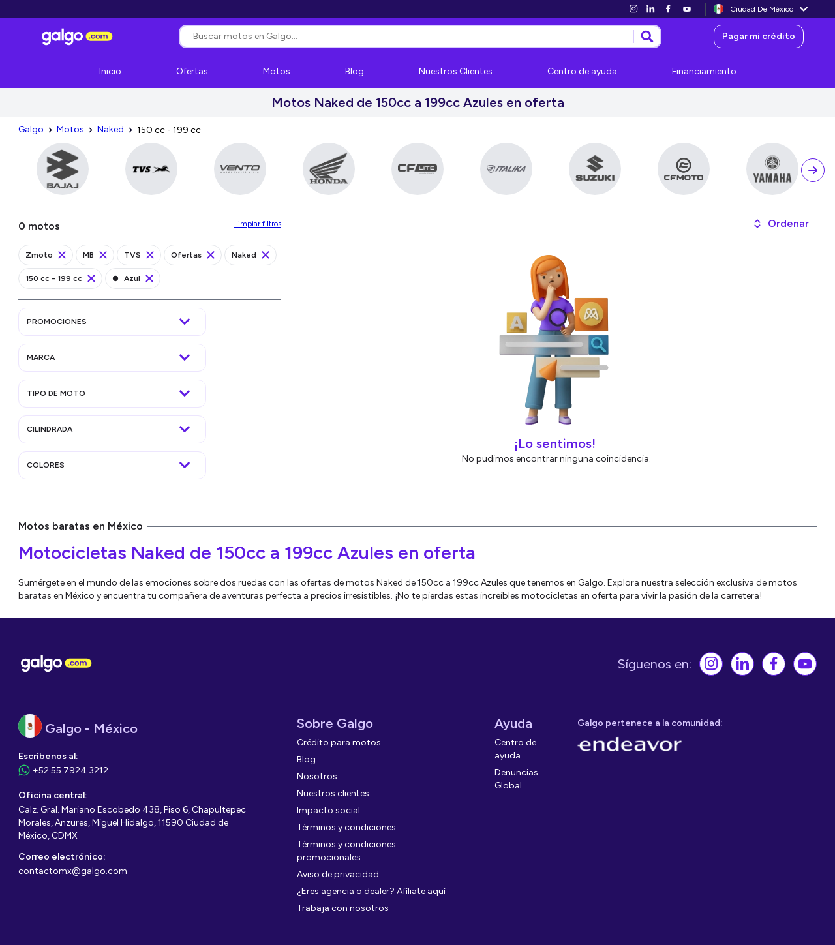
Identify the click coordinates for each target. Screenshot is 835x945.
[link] (633, 9)
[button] (780, 223)
